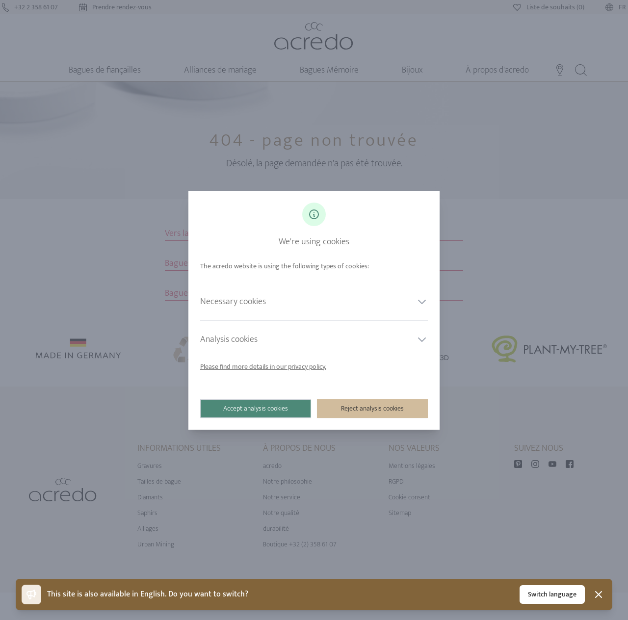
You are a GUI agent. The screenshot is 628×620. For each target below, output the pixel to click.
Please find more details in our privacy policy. (263, 366)
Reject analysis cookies (372, 408)
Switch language (552, 594)
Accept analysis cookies (255, 408)
